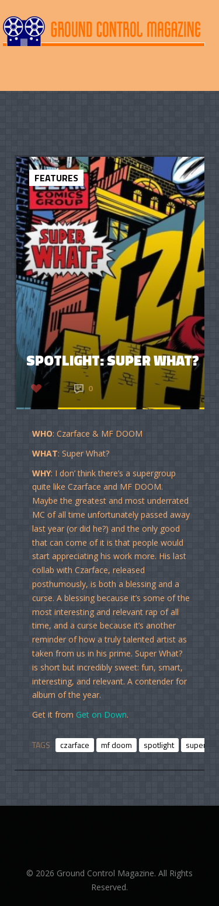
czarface (74, 745)
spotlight (159, 745)
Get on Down (101, 714)
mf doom (116, 745)
